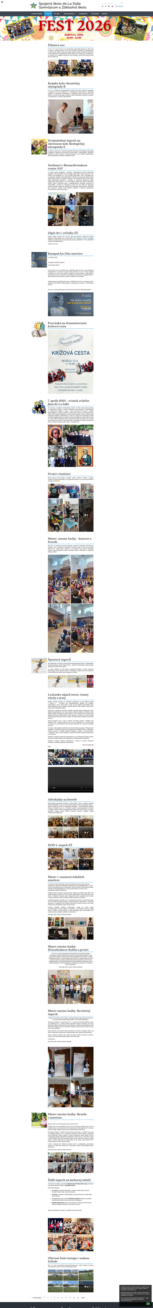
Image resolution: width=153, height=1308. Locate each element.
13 (74, 1297)
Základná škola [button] (70, 14)
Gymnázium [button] (83, 14)
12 (70, 1297)
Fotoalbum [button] (95, 14)
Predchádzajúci (36, 1297)
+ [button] (103, 6)
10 (62, 1297)
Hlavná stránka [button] (36, 14)
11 (66, 1297)
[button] (112, 6)
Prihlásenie (119, 6)
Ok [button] (148, 1303)
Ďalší (83, 1297)
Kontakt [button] (104, 14)
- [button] (106, 6)
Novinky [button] (48, 14)
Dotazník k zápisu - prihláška (84, 238)
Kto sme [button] (57, 14)
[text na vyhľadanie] (112, 3)
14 (78, 1297)
